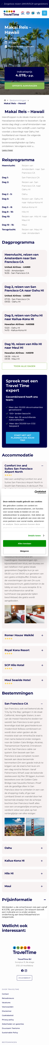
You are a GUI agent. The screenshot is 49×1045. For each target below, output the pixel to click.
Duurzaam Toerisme (11, 1028)
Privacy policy (8, 1020)
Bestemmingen (18, 100)
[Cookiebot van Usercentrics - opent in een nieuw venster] (35, 492)
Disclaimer (6, 1011)
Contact (5, 994)
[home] (11, 15)
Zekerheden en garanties (13, 1024)
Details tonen (34, 535)
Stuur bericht (24, 978)
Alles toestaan (24, 543)
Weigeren (24, 551)
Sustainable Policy (10, 1032)
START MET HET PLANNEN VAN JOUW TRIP (22, 438)
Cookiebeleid (7, 1015)
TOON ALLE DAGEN (24, 366)
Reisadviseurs (8, 998)
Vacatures (6, 1002)
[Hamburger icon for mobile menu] (44, 13)
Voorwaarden (7, 1007)
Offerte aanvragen (24, 86)
